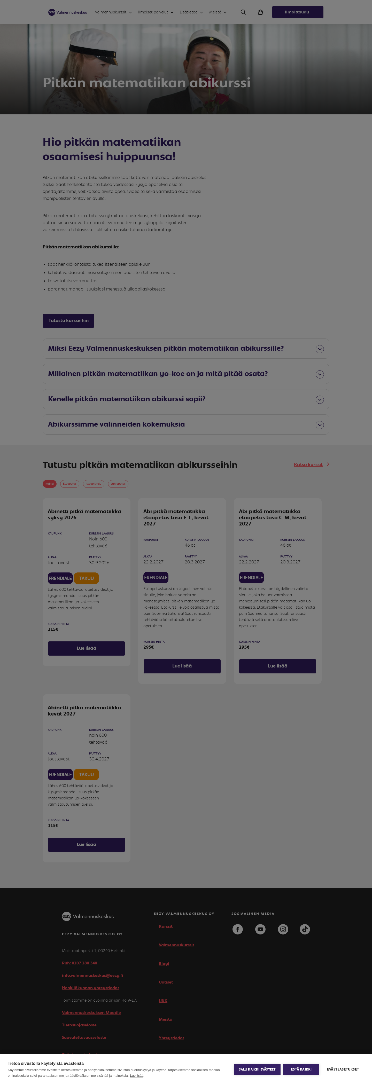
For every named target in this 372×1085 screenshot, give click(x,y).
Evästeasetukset (343, 1069)
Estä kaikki (301, 1069)
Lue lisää (136, 1076)
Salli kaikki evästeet (257, 1069)
